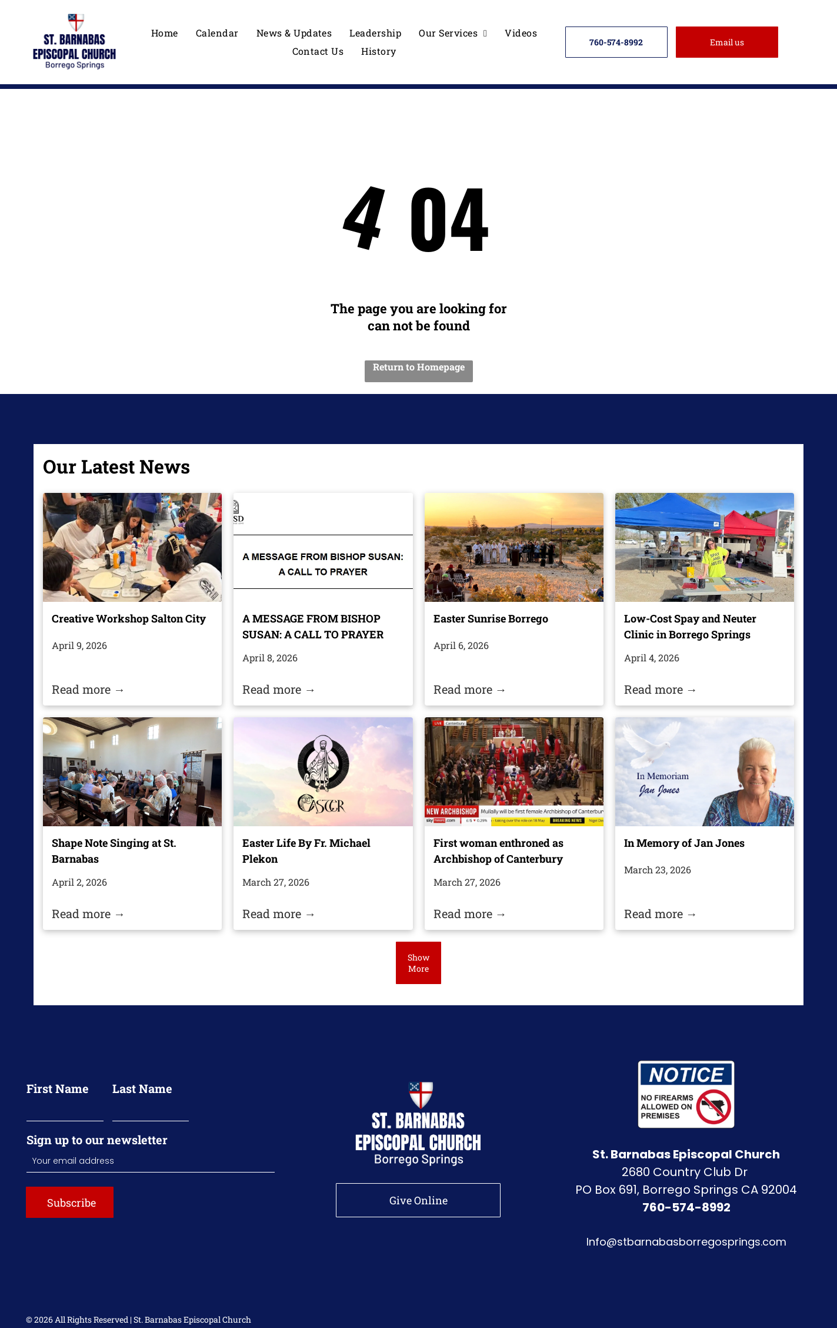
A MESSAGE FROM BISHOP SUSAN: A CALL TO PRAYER (313, 626)
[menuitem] (164, 33)
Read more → (88, 689)
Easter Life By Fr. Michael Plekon (306, 851)
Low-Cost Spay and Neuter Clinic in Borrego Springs (690, 626)
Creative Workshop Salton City (129, 618)
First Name (57, 1088)
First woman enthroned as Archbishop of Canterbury (498, 851)
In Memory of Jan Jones (684, 843)
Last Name (142, 1088)
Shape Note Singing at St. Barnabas (114, 851)
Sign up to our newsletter (97, 1139)
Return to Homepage (419, 366)
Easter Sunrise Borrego (490, 618)
